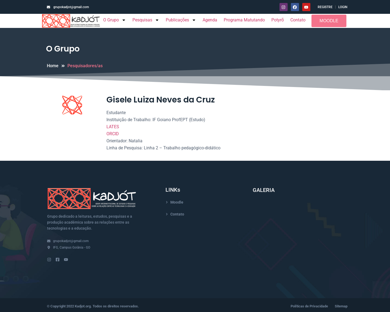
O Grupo (114, 20)
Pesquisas (145, 20)
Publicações (181, 20)
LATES (112, 126)
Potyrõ (277, 19)
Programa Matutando (244, 19)
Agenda (210, 19)
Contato (298, 19)
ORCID (112, 133)
